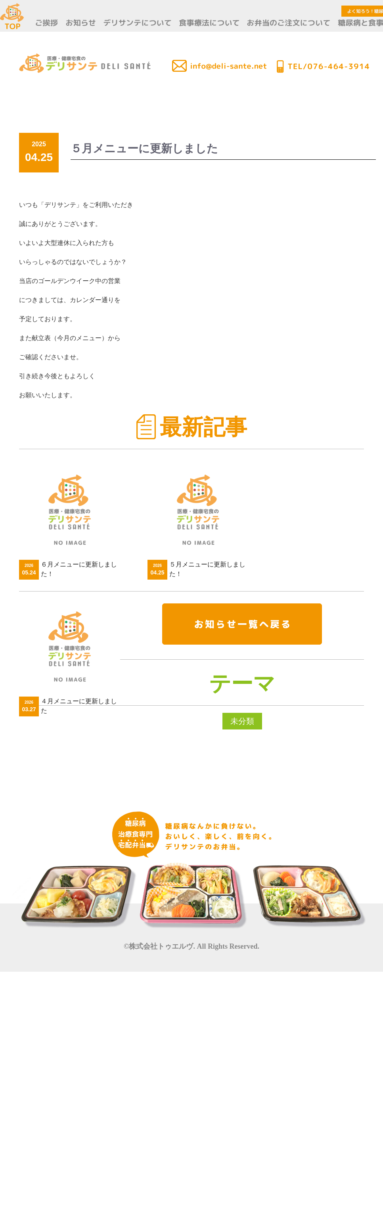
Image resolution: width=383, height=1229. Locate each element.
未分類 (242, 721)
